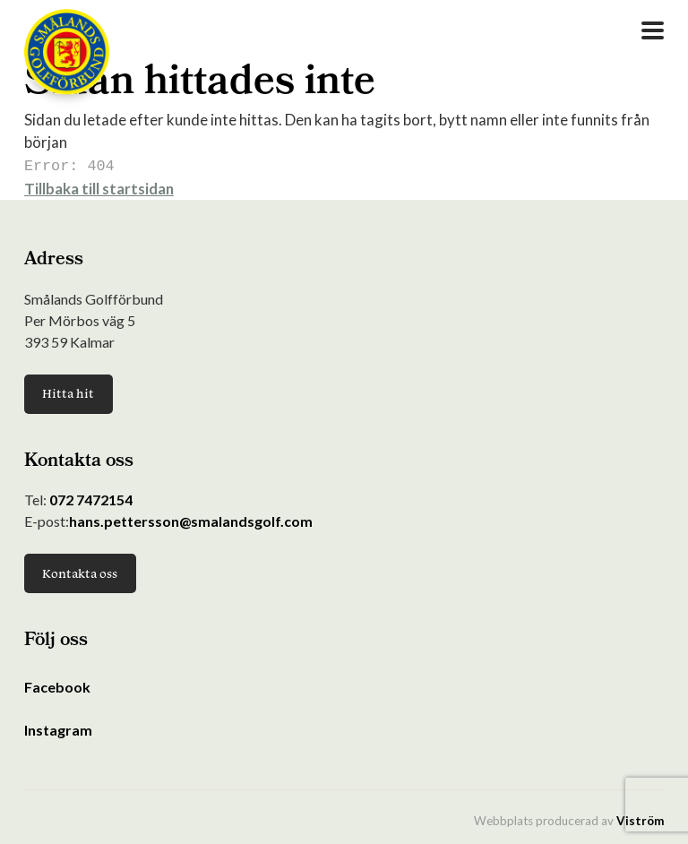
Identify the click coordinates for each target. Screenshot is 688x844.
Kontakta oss (79, 572)
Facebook (57, 684)
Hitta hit (68, 391)
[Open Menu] (652, 30)
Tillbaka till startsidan (99, 186)
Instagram (58, 727)
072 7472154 (91, 497)
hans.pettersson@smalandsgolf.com (191, 519)
